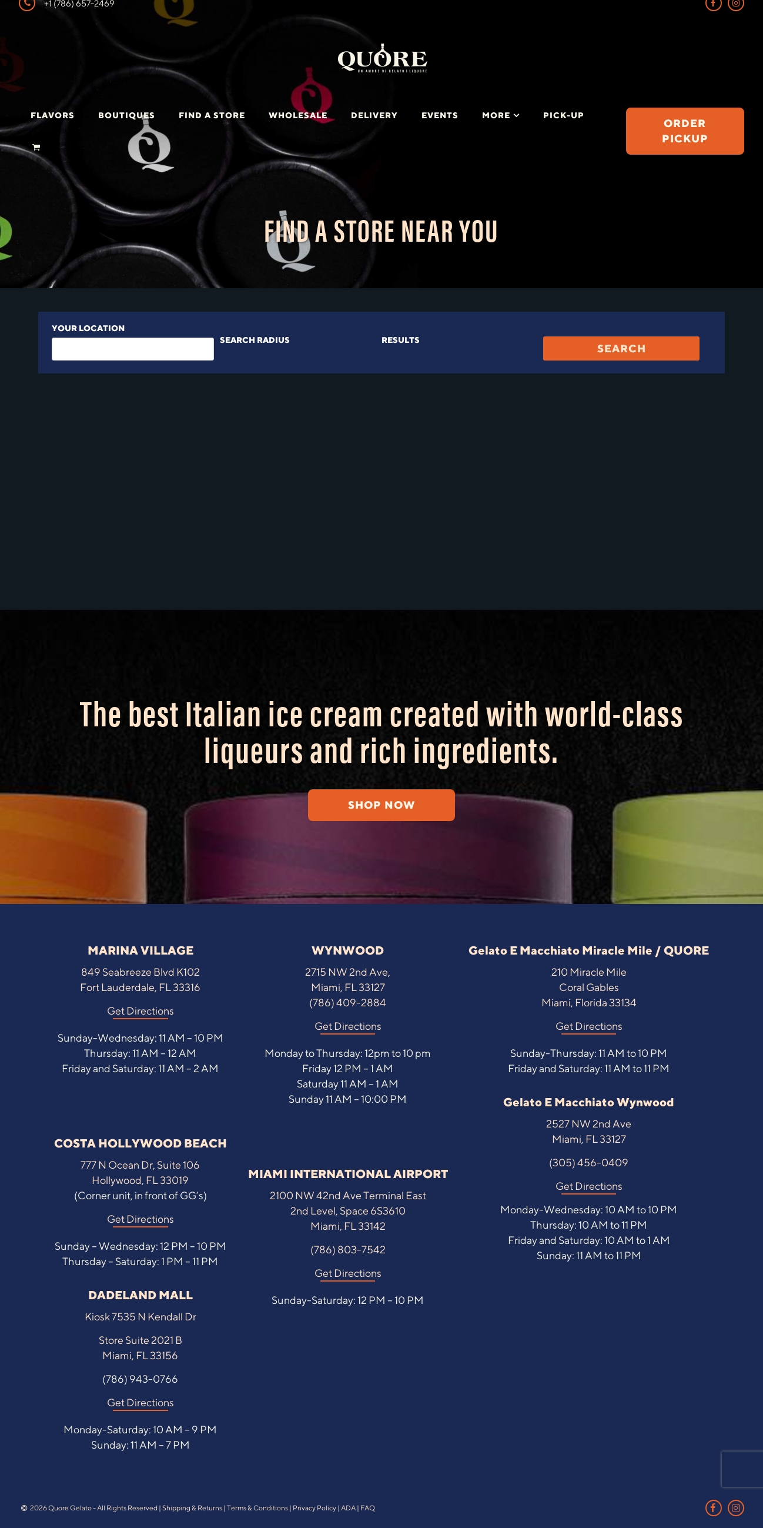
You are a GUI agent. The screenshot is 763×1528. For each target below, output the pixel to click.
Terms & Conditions (257, 1507)
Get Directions (140, 1011)
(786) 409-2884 (347, 1002)
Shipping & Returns (192, 1507)
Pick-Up (563, 115)
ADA (348, 1507)
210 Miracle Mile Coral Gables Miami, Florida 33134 (589, 987)
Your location (88, 328)
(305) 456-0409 (588, 1162)
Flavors (53, 115)
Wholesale (298, 115)
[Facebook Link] (713, 1508)
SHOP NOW (381, 805)
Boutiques (126, 115)
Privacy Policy (314, 1507)
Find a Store (212, 115)
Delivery (374, 115)
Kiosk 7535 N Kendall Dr (140, 1316)
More (496, 115)
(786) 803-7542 (348, 1249)
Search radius (255, 340)
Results (401, 340)
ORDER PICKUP (685, 131)
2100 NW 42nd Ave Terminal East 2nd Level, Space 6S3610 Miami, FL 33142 (348, 1210)
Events (440, 115)
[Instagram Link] (736, 1508)
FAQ (367, 1507)
